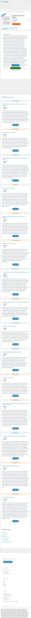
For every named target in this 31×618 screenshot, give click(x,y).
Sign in (29, 1)
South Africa (20, 41)
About (4, 581)
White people (4, 536)
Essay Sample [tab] (5, 28)
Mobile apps (5, 572)
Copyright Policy (6, 593)
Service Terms (6, 599)
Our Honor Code (6, 596)
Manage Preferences (7, 601)
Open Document (16, 24)
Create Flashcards (7, 561)
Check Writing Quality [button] (15, 68)
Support (4, 584)
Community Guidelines (7, 595)
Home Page (9, 11)
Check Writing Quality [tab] (13, 28)
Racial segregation (5, 538)
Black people (4, 534)
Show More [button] (15, 65)
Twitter (7, 611)
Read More (15, 124)
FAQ (4, 582)
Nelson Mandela (5, 540)
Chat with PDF (6, 573)
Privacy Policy (6, 598)
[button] (2, 1)
